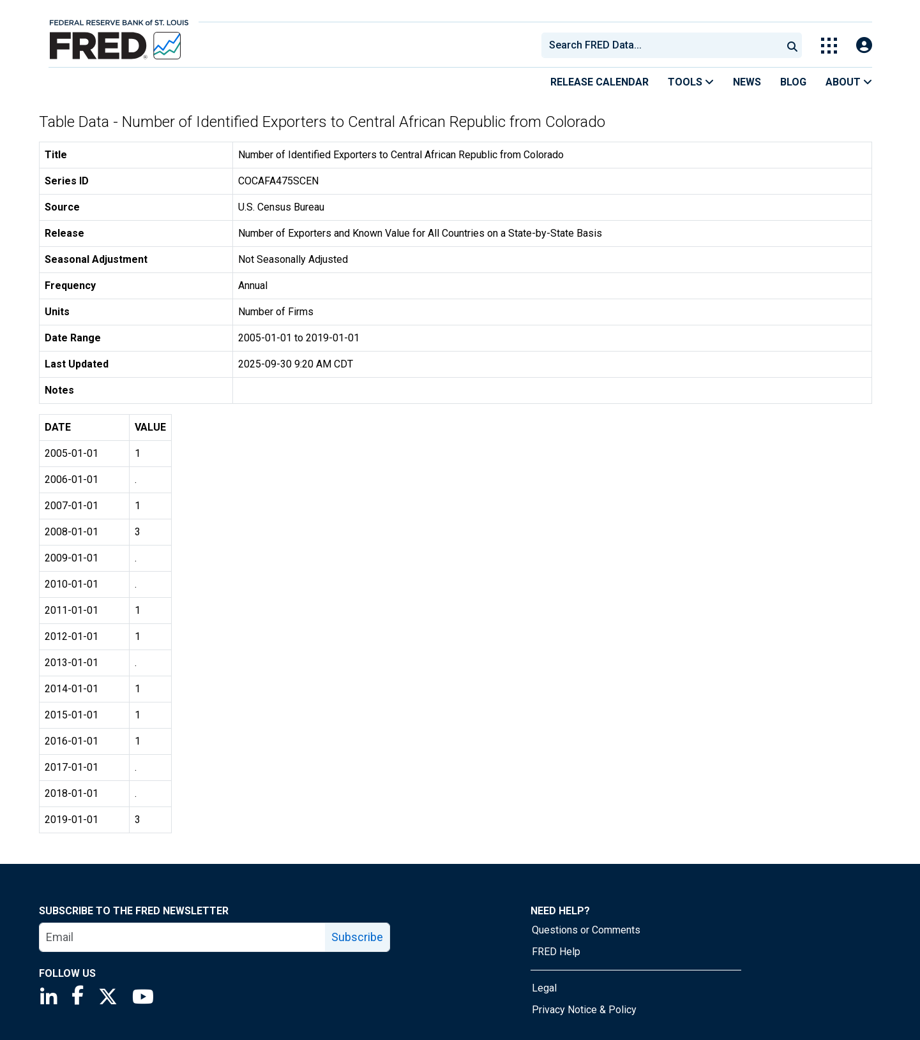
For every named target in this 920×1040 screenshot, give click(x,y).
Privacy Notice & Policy (584, 1010)
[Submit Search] (792, 45)
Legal (544, 988)
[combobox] (660, 45)
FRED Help (556, 952)
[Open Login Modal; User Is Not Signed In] (864, 46)
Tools (691, 82)
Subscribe (357, 937)
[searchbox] (664, 45)
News (747, 82)
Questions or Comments (586, 930)
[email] (183, 937)
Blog (793, 82)
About (849, 82)
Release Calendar (599, 82)
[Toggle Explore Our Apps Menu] (829, 46)
